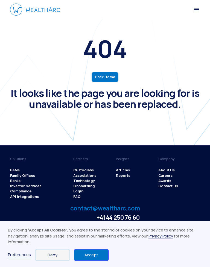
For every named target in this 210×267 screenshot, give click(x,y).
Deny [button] (52, 254)
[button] (196, 9)
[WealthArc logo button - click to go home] (35, 9)
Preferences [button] (19, 254)
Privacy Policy (160, 236)
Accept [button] (91, 254)
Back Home (105, 76)
